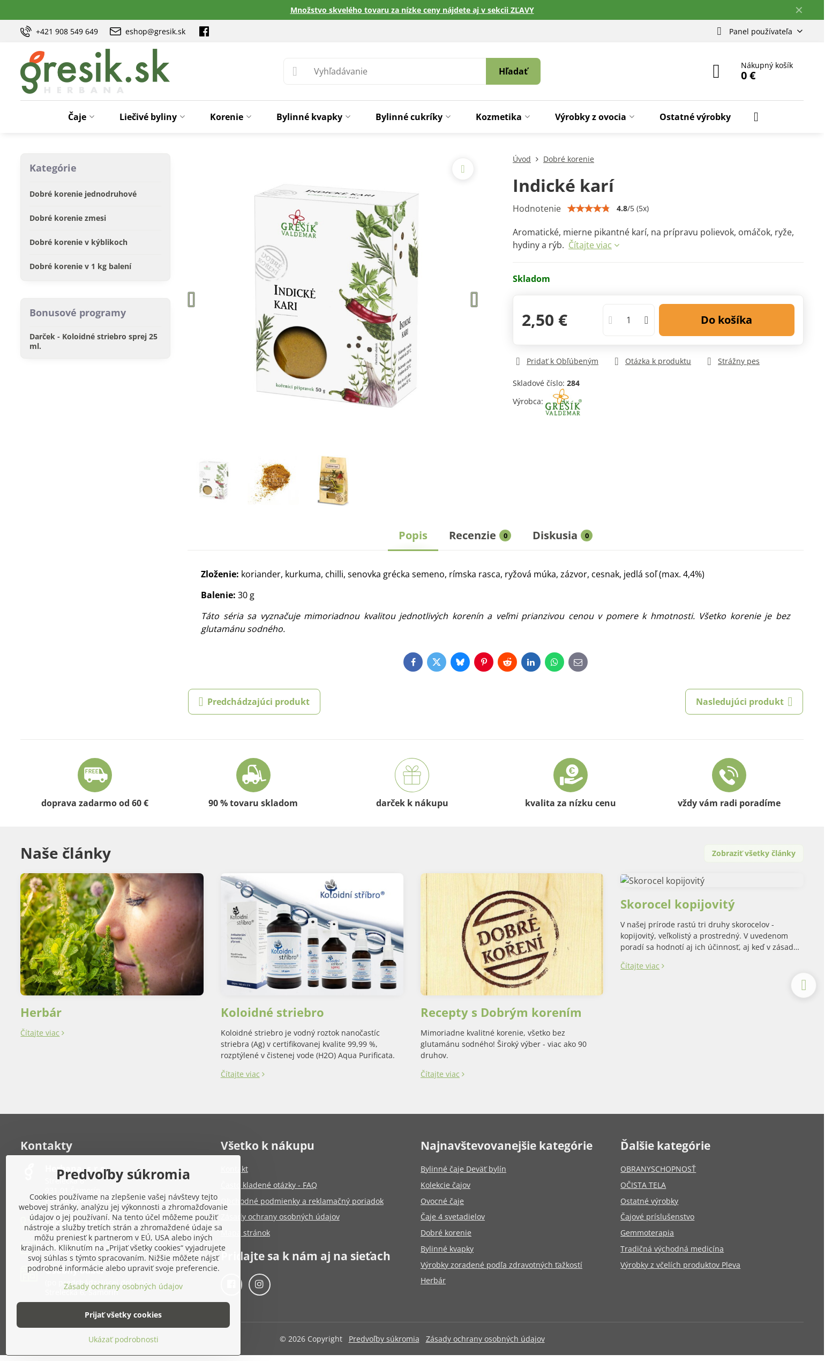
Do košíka (726, 320)
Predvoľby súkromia (384, 1339)
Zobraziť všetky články (754, 853)
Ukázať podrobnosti (123, 1339)
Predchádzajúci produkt (254, 701)
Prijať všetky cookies (123, 1315)
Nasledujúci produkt (744, 701)
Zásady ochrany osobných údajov (485, 1339)
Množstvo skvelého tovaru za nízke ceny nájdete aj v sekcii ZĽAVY (412, 10)
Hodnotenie (537, 208)
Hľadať (513, 71)
